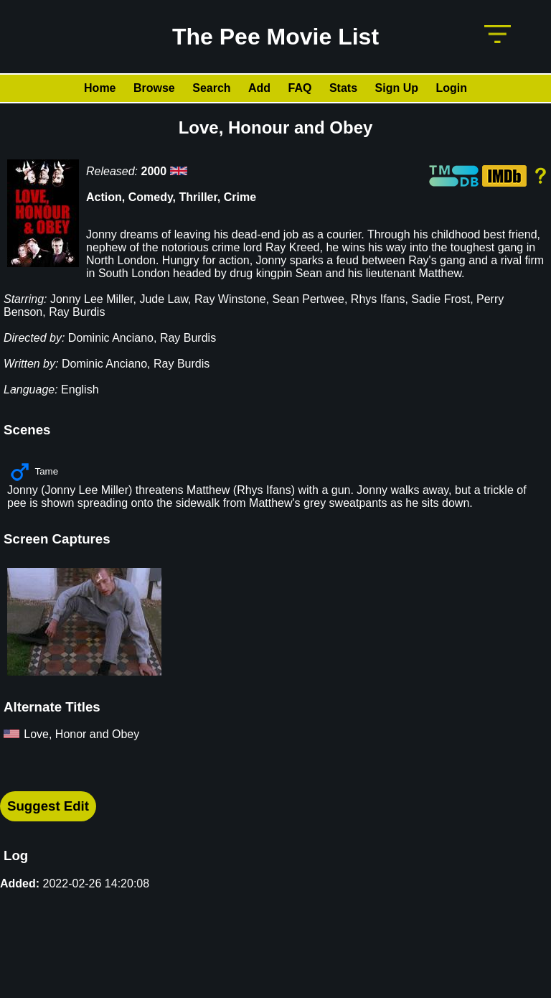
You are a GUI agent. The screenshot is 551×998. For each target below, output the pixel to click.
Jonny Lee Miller (91, 299)
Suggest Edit (48, 805)
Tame (46, 471)
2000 (154, 171)
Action (104, 197)
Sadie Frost (440, 299)
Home (100, 88)
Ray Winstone (230, 299)
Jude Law (163, 299)
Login (451, 88)
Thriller (198, 197)
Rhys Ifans (378, 299)
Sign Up (396, 88)
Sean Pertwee (308, 299)
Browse (154, 88)
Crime (240, 197)
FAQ (300, 88)
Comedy (150, 197)
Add (259, 88)
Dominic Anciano (111, 338)
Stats (343, 88)
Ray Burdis (77, 312)
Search (211, 88)
